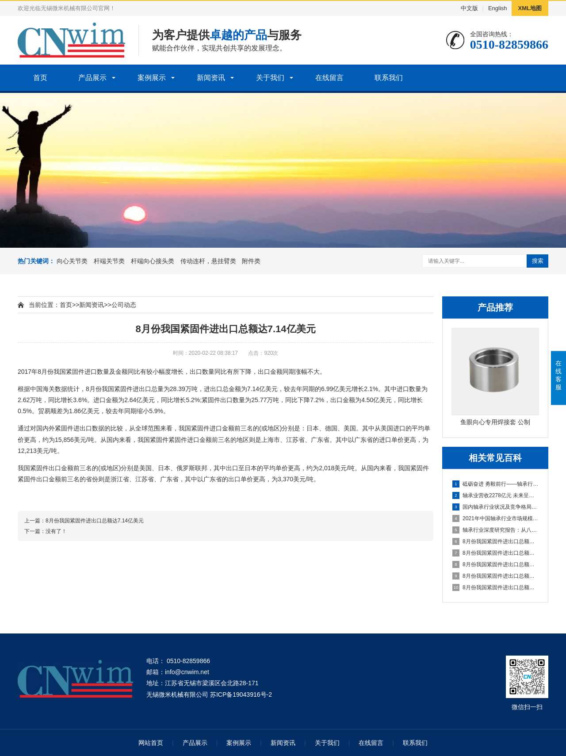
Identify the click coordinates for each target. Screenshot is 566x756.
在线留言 (329, 77)
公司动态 (123, 304)
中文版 (469, 8)
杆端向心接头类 (152, 261)
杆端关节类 (109, 261)
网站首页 (150, 742)
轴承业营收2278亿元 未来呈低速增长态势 (495, 495)
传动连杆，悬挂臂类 (208, 261)
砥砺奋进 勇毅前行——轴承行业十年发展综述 (495, 483)
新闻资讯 (211, 77)
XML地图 (530, 8)
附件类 (251, 261)
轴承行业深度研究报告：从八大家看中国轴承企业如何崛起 (495, 529)
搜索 (537, 260)
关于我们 (270, 77)
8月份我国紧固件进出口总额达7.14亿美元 (495, 541)
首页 (40, 77)
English (497, 8)
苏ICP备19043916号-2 (241, 694)
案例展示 (152, 77)
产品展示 (92, 77)
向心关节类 (72, 261)
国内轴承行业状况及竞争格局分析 (495, 506)
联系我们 (389, 77)
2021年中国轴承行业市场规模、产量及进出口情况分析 (495, 518)
